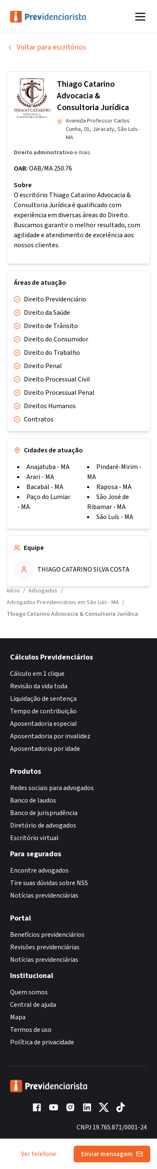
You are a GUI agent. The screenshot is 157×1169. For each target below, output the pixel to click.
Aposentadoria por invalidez (50, 736)
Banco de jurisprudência (43, 813)
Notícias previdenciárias (44, 895)
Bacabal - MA (44, 487)
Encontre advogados (39, 870)
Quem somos (29, 992)
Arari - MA (40, 477)
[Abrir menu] (140, 16)
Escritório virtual (34, 838)
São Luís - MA (114, 517)
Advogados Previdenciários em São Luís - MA (63, 602)
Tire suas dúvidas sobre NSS (49, 883)
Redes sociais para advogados (52, 788)
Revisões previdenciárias (45, 947)
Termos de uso (30, 1030)
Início (13, 591)
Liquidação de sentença (43, 698)
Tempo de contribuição (43, 711)
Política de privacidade (42, 1042)
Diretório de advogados (43, 825)
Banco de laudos (33, 800)
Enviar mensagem (112, 1154)
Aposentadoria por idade (45, 749)
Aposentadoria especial (43, 723)
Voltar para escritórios (46, 47)
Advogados (42, 591)
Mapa (18, 1017)
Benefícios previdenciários (47, 934)
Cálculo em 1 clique (37, 673)
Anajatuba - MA (47, 467)
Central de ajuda (33, 1004)
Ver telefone (38, 1154)
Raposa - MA (113, 487)
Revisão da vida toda (38, 686)
